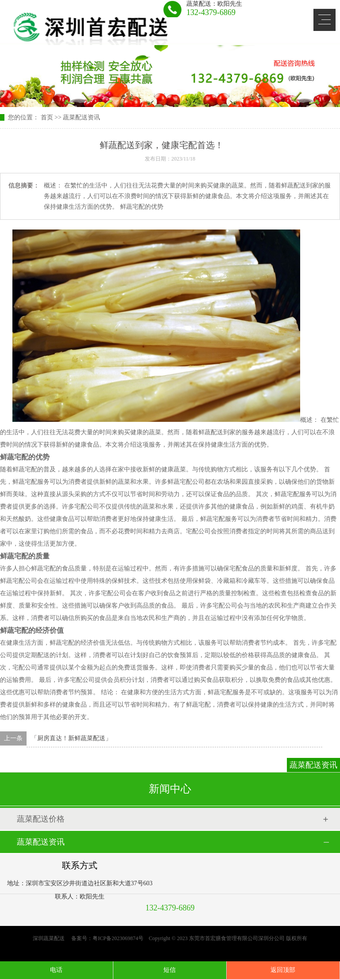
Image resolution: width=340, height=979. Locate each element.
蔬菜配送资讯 (81, 117)
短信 (169, 970)
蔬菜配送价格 (41, 819)
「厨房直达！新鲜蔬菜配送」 (71, 738)
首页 (47, 117)
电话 (56, 970)
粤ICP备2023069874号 (118, 938)
